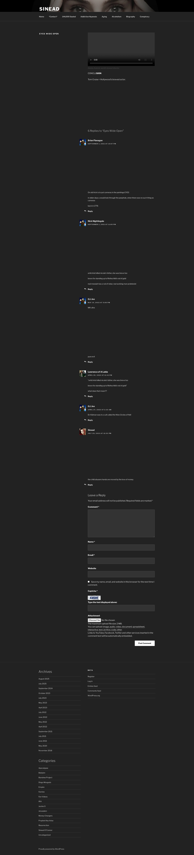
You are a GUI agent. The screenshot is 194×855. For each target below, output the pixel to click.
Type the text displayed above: (102, 602)
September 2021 (45, 731)
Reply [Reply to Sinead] (90, 485)
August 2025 (44, 679)
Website (92, 568)
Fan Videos (43, 797)
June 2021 (43, 741)
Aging (104, 16)
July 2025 (42, 684)
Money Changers (45, 816)
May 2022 (43, 722)
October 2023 (44, 693)
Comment (93, 507)
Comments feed (94, 691)
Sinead (49, 9)
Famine (42, 792)
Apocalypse (43, 768)
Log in (90, 681)
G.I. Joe (91, 299)
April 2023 (43, 707)
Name (91, 542)
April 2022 (43, 726)
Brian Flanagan (95, 140)
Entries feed (93, 686)
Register (91, 676)
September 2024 (46, 688)
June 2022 (43, 717)
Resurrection (44, 825)
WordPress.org (94, 695)
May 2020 (43, 746)
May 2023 (43, 703)
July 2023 (42, 698)
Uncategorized (45, 835)
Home (41, 16)
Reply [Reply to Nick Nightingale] (90, 289)
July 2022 (42, 712)
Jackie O (42, 806)
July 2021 (42, 736)
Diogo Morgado (45, 782)
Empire (41, 787)
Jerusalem (43, 811)
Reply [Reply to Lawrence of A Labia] (90, 396)
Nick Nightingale (96, 221)
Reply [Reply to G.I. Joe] (90, 362)
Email (91, 555)
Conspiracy (144, 16)
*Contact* (53, 16)
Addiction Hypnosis (89, 16)
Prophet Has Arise (46, 820)
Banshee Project (45, 777)
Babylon (42, 773)
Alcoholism (116, 16)
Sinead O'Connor (45, 830)
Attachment (94, 615)
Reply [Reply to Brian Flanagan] (90, 211)
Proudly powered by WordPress (51, 849)
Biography (130, 16)
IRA (40, 801)
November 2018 (45, 750)
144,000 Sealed (69, 16)
